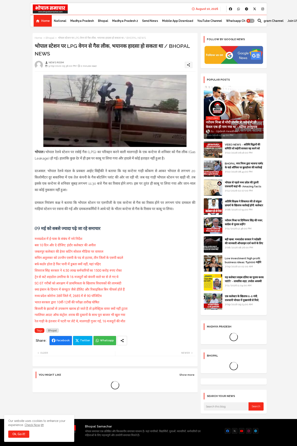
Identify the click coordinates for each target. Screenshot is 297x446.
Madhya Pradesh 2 (125, 20)
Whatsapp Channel (239, 20)
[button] (250, 21)
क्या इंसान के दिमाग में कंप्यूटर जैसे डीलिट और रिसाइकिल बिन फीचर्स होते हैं (80, 289)
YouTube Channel (209, 20)
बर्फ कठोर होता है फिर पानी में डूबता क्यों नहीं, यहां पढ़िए (68, 264)
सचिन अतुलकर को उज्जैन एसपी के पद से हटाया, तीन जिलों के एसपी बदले (79, 258)
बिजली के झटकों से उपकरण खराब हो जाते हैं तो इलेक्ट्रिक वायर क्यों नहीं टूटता (81, 309)
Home (45, 20)
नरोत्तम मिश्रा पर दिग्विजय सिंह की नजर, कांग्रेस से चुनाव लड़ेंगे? (244, 222)
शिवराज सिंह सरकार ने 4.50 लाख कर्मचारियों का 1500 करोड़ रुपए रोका (78, 270)
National (60, 20)
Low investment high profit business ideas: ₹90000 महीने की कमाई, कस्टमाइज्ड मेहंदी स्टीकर (243, 262)
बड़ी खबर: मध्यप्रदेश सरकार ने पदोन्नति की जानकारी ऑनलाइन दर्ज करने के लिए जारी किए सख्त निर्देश (244, 243)
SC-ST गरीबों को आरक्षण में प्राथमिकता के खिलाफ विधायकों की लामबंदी (78, 283)
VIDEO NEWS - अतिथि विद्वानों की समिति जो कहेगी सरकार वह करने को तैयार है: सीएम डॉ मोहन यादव (242, 148)
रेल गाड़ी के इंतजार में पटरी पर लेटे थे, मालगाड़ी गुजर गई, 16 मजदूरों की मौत (80, 321)
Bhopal (103, 20)
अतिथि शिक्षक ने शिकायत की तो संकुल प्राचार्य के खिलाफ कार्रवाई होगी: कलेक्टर (244, 203)
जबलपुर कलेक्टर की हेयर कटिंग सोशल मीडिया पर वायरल (69, 252)
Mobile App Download (177, 20)
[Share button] (122, 340)
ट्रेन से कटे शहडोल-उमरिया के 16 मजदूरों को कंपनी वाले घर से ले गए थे (77, 277)
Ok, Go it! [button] (18, 434)
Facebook (63, 340)
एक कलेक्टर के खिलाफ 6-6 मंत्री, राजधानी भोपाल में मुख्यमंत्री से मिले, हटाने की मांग (242, 300)
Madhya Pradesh (82, 20)
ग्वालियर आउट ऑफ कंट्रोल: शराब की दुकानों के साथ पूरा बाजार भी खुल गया (80, 315)
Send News (150, 20)
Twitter (85, 340)
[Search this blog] (226, 406)
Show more (186, 374)
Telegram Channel (270, 20)
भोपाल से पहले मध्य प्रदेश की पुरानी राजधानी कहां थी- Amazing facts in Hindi (243, 186)
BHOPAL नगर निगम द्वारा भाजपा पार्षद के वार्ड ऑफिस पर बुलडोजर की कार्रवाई (244, 165)
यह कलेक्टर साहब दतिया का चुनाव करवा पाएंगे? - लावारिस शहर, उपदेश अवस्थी (244, 279)
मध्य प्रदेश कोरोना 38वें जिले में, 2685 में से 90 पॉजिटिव (69, 296)
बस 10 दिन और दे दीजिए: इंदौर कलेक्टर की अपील (65, 245)
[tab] (43, 21)
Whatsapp (107, 340)
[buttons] (230, 9)
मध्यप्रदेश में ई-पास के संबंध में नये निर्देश (58, 239)
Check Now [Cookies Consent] (32, 425)
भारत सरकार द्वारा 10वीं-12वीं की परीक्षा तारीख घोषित (67, 302)
